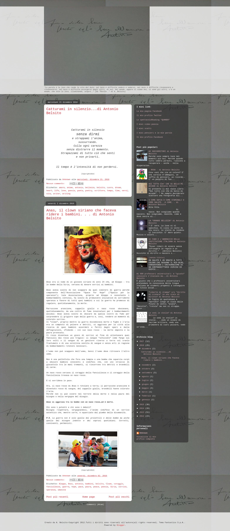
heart (49, 191)
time (117, 191)
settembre (147, 373)
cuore (110, 187)
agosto (146, 376)
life (56, 191)
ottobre (146, 369)
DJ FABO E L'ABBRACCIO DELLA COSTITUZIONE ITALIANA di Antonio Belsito (167, 241)
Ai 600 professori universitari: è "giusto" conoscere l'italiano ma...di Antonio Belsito (161, 276)
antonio (79, 187)
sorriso (123, 487)
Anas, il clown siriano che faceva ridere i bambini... (160, 359)
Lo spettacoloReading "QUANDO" (153, 120)
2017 (142, 341)
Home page (88, 497)
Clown (109, 484)
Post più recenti (57, 497)
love (63, 191)
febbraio (147, 396)
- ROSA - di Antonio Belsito (164, 170)
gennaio (146, 400)
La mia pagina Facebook (149, 111)
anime (70, 187)
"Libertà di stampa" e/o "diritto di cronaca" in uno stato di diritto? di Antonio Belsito (167, 294)
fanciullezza (53, 487)
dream (118, 187)
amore (62, 187)
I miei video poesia (147, 124)
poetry (88, 191)
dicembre (147, 349)
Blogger (121, 525)
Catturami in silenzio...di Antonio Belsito (156, 353)
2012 (142, 416)
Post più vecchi (119, 497)
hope (74, 487)
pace (80, 487)
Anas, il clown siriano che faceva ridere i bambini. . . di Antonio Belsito (81, 214)
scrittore (99, 191)
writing (66, 194)
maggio (146, 388)
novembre (147, 365)
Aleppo (62, 484)
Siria (113, 487)
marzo (145, 392)
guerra (65, 487)
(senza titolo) (157, 258)
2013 (142, 412)
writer (56, 194)
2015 (142, 404)
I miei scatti (144, 128)
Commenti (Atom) (95, 504)
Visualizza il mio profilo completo (146, 438)
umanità (62, 490)
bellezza (89, 187)
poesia (71, 191)
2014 (142, 408)
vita (48, 194)
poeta (80, 191)
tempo (110, 191)
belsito (101, 187)
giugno (146, 384)
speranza (50, 490)
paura (88, 487)
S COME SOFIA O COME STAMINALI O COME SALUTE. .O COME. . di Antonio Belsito (166, 202)
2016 (142, 345)
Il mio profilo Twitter (149, 115)
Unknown (66, 179)
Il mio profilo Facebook (150, 137)
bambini (89, 484)
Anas (70, 484)
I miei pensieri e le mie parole (154, 133)
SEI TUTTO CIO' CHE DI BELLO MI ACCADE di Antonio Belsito (166, 185)
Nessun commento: (56, 184)
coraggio (118, 484)
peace (96, 487)
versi (125, 191)
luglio (146, 380)
